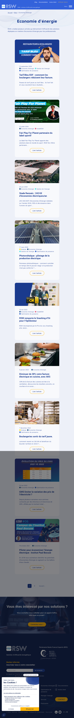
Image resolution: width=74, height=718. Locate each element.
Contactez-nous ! (37, 624)
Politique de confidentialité (36, 712)
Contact (61, 699)
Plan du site (49, 712)
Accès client (52, 2)
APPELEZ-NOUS (63, 2)
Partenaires (44, 703)
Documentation (61, 686)
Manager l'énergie (47, 695)
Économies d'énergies (48, 685)
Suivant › (42, 586)
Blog (36, 2)
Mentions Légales (23, 712)
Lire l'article (37, 90)
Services (43, 699)
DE (64, 712)
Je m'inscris (38, 670)
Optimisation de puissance (46, 690)
